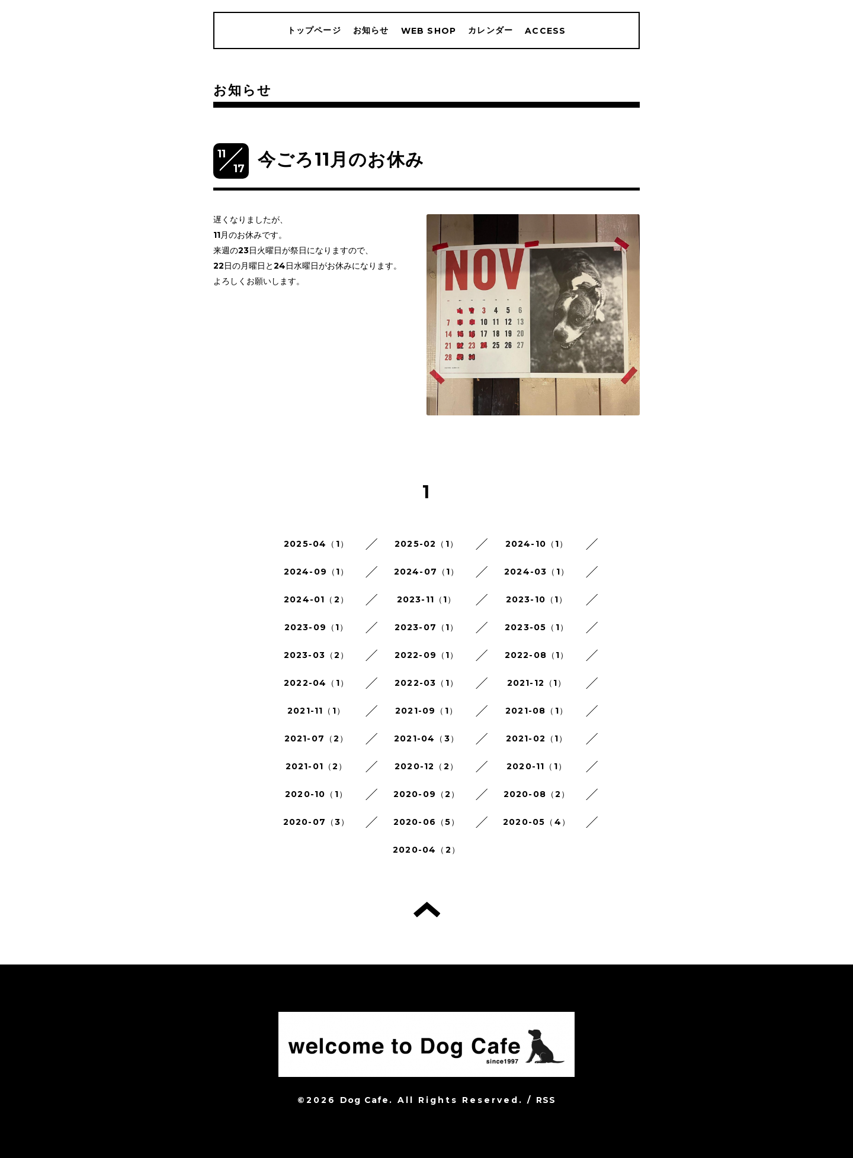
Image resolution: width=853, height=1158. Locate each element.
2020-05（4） (536, 822)
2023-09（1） (316, 627)
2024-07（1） (427, 571)
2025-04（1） (316, 543)
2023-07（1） (427, 627)
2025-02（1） (426, 543)
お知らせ (371, 30)
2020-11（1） (536, 766)
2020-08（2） (537, 794)
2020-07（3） (316, 822)
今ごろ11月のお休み (341, 159)
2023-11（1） (427, 599)
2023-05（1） (537, 627)
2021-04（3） (426, 738)
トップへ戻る (426, 909)
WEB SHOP (429, 30)
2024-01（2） (316, 599)
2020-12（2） (426, 766)
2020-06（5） (426, 822)
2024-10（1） (537, 543)
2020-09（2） (426, 794)
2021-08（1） (536, 710)
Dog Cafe (364, 1100)
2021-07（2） (316, 738)
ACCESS (545, 30)
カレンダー (490, 30)
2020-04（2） (426, 849)
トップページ (314, 30)
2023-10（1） (537, 599)
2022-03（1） (426, 683)
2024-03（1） (536, 571)
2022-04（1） (316, 683)
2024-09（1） (316, 571)
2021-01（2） (317, 766)
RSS (546, 1100)
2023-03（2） (316, 655)
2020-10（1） (316, 794)
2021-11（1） (316, 710)
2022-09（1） (427, 655)
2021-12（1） (537, 683)
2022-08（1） (537, 655)
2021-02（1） (537, 738)
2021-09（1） (426, 710)
